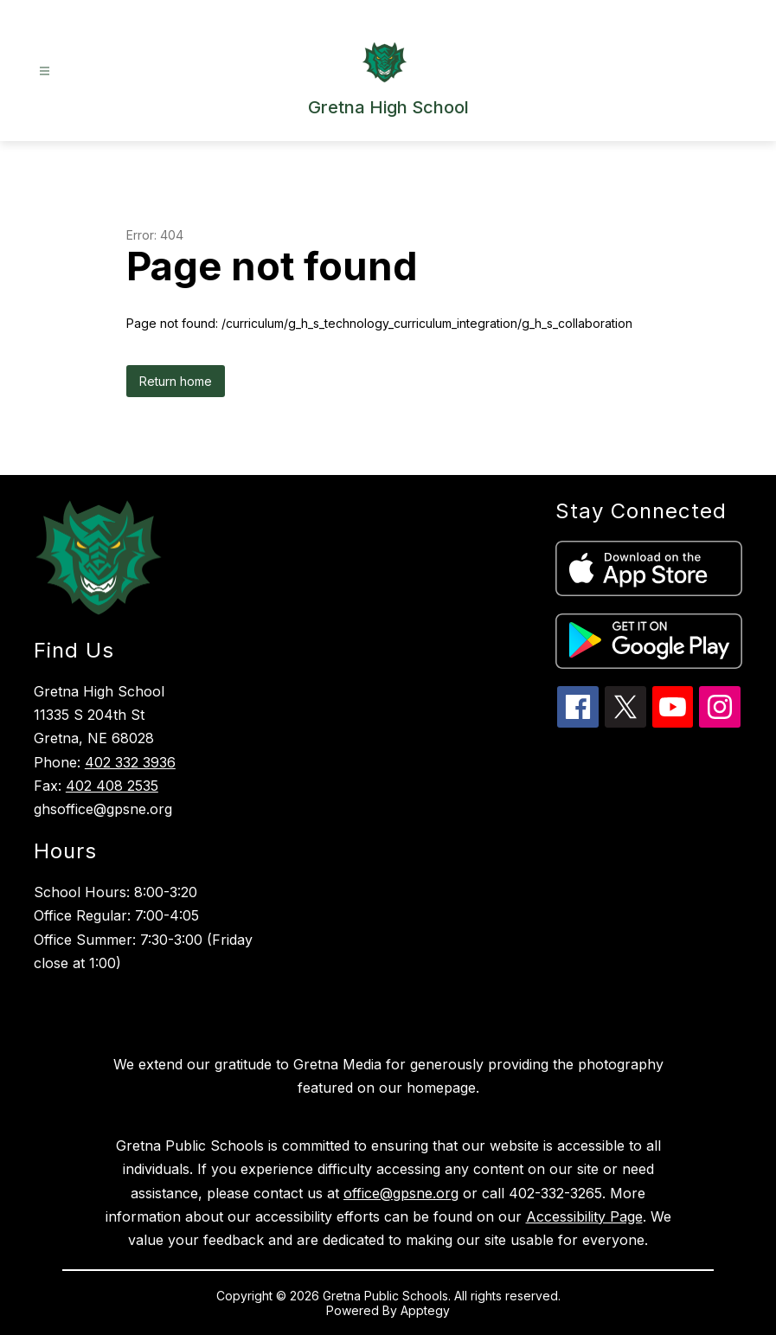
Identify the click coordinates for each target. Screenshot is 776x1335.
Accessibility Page (584, 1216)
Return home (175, 381)
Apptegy (425, 1310)
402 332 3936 (130, 762)
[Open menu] (45, 71)
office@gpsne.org (401, 1193)
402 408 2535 (112, 785)
